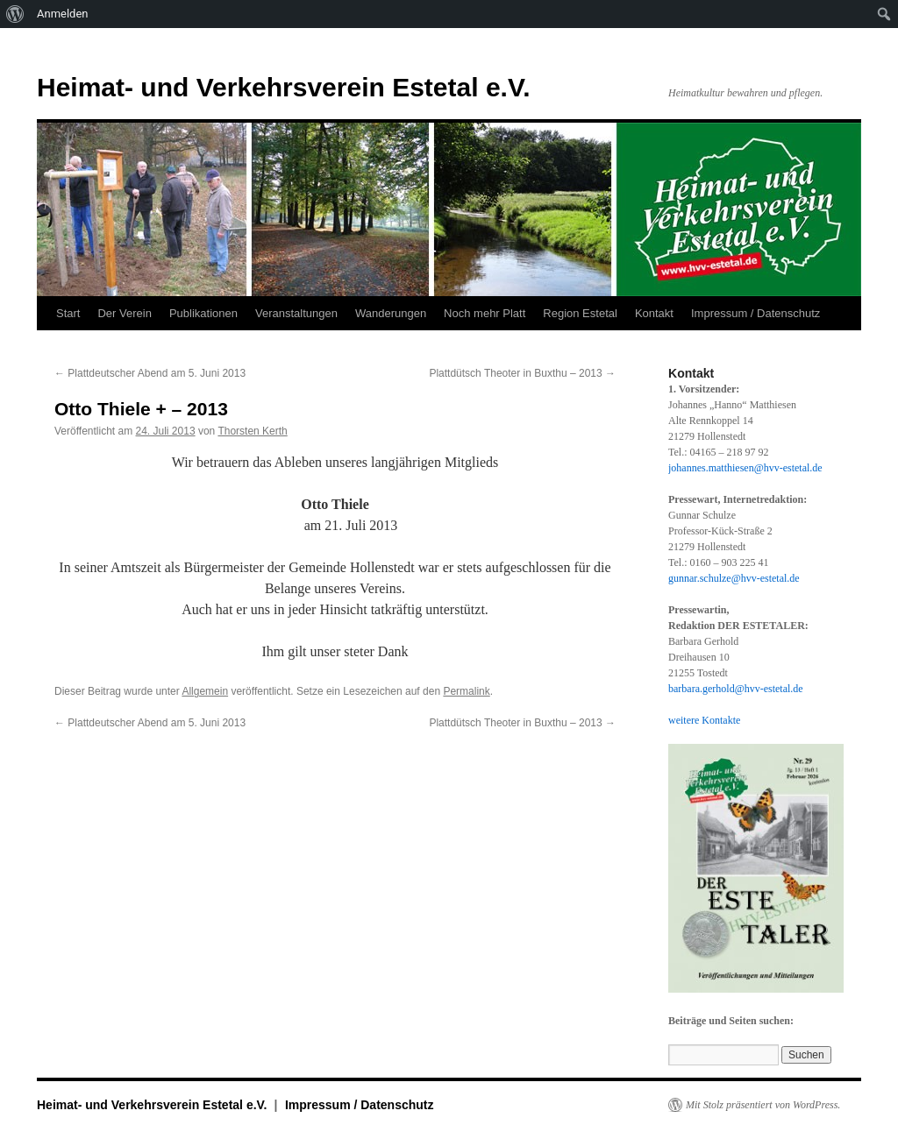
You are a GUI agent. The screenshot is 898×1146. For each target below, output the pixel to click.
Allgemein (205, 691)
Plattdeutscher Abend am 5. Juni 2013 (150, 373)
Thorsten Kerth (252, 431)
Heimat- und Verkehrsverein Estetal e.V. (284, 87)
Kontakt (654, 313)
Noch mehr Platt (484, 313)
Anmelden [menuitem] (63, 13)
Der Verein (124, 313)
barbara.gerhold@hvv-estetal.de (735, 689)
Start (68, 313)
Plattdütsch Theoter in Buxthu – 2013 (522, 373)
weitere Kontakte (704, 720)
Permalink (466, 691)
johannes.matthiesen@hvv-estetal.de (745, 468)
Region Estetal (580, 313)
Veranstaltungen (296, 313)
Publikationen (203, 313)
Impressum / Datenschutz (755, 313)
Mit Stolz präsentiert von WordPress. (763, 1105)
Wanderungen (390, 313)
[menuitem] (15, 14)
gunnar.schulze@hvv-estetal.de (734, 578)
